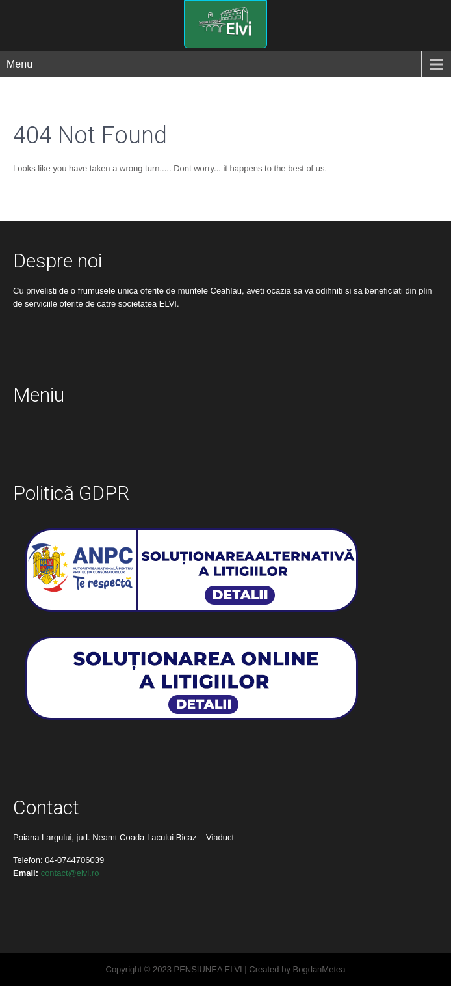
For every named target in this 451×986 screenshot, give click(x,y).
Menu (19, 64)
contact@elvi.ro (70, 873)
